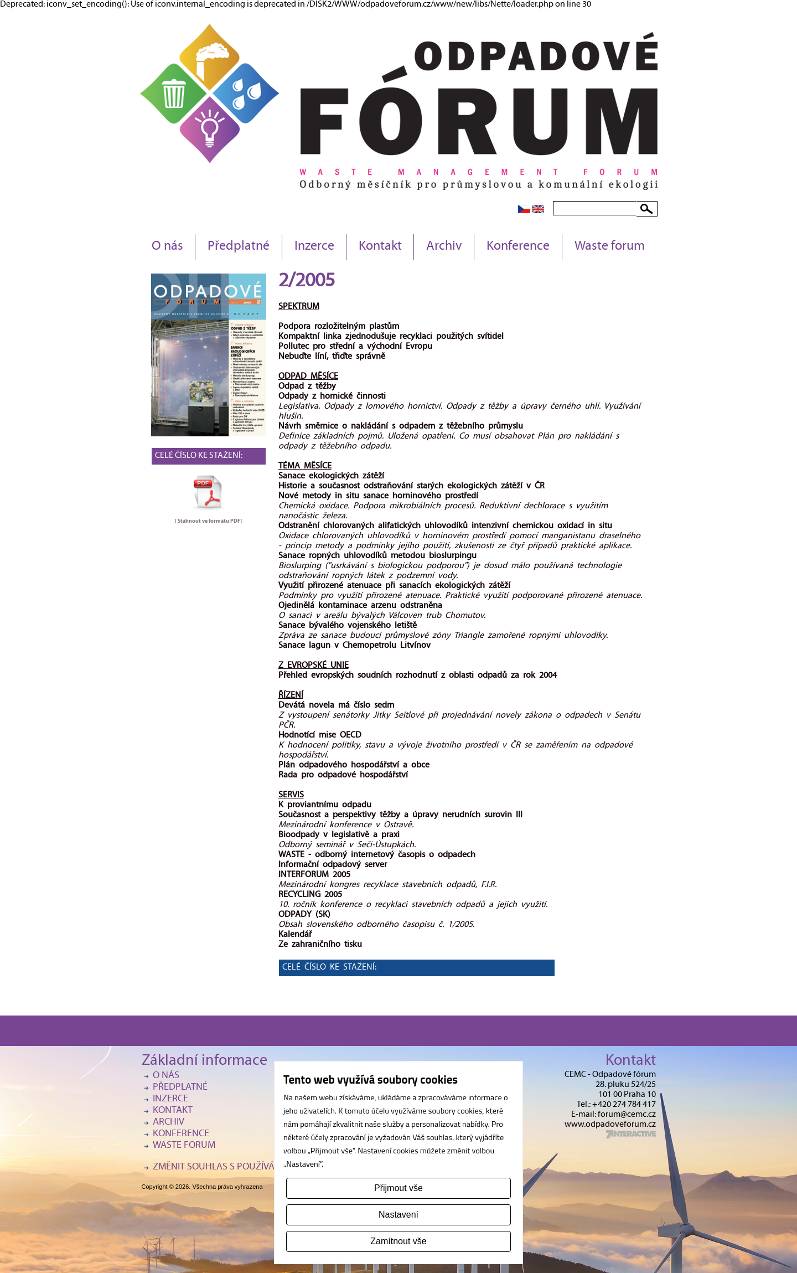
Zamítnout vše (398, 1241)
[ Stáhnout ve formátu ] (208, 521)
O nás (167, 247)
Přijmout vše (398, 1188)
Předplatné (239, 247)
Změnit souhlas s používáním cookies (241, 1167)
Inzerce (314, 247)
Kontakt (380, 247)
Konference (518, 247)
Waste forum (610, 247)
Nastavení (398, 1214)
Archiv (444, 247)
